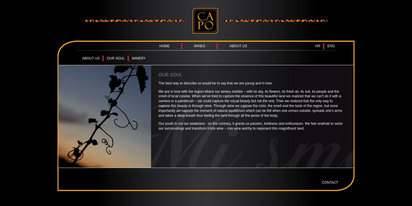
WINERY (139, 58)
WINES (199, 46)
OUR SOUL (116, 58)
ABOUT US (238, 46)
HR (317, 46)
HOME (164, 46)
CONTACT (330, 183)
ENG (331, 46)
